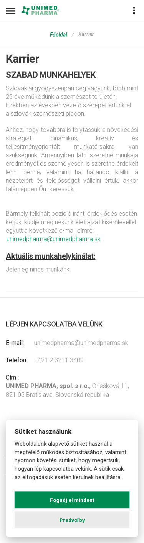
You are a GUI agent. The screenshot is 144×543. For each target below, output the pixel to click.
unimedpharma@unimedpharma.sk (54, 239)
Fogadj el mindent (72, 500)
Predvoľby (72, 520)
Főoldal (58, 35)
